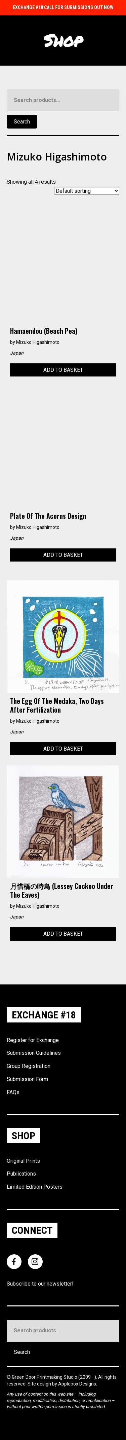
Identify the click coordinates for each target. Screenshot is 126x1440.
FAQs (13, 1092)
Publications (21, 1174)
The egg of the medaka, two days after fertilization (57, 705)
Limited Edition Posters (34, 1187)
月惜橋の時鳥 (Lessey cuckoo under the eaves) (61, 890)
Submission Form (27, 1079)
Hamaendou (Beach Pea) (43, 331)
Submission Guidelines (34, 1053)
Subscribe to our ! (40, 1284)
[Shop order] (86, 191)
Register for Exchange (33, 1040)
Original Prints (23, 1161)
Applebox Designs (77, 1384)
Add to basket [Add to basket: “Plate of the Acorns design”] (63, 555)
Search (22, 121)
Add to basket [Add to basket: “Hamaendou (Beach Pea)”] (63, 370)
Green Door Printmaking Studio (45, 1377)
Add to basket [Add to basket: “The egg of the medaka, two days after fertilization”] (63, 749)
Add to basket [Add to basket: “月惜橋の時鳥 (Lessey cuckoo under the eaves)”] (63, 934)
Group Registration (28, 1066)
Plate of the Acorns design (48, 516)
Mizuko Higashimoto (37, 342)
